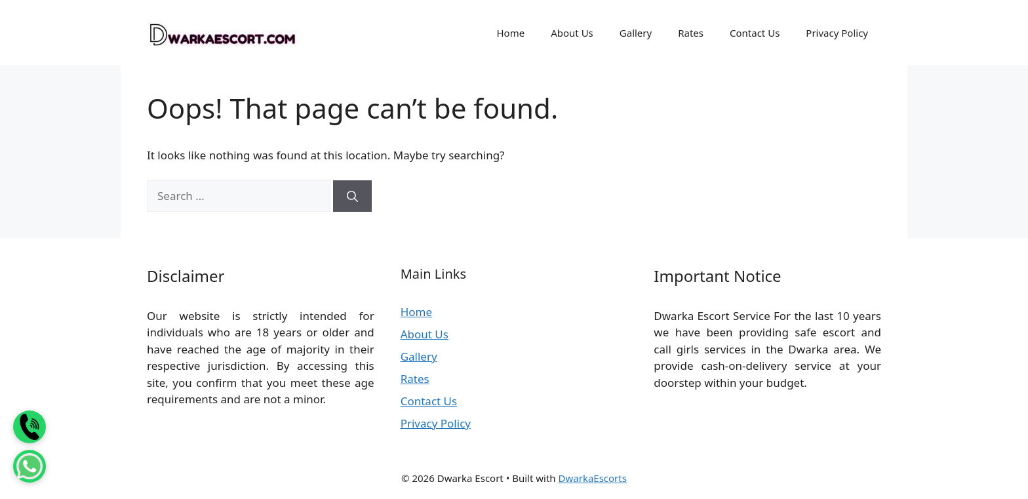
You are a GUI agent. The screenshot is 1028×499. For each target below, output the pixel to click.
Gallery (636, 32)
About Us (572, 32)
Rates (690, 32)
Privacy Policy (837, 32)
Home (510, 32)
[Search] (352, 196)
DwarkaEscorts (593, 478)
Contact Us (755, 32)
